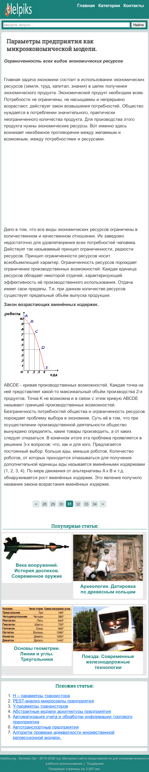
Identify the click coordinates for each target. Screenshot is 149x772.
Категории (109, 5)
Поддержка (95, 763)
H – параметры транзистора (41, 695)
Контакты (133, 5)
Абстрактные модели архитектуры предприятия (62, 711)
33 (86, 504)
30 (61, 504)
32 (78, 504)
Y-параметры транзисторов (40, 706)
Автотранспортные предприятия (46, 727)
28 (44, 504)
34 (95, 504)
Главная (86, 5)
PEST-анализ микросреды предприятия (53, 701)
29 (53, 504)
